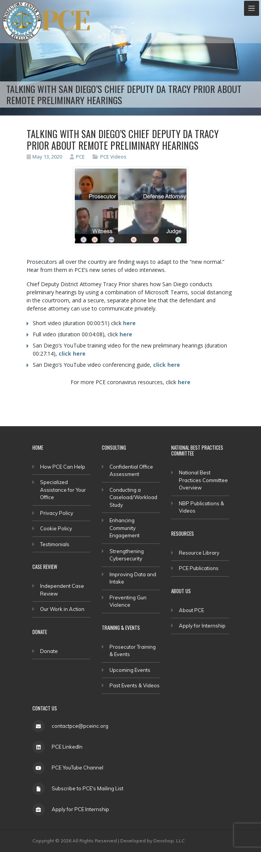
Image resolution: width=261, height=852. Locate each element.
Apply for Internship (202, 626)
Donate (49, 651)
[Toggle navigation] (251, 8)
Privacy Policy (56, 513)
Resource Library (199, 553)
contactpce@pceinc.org (80, 726)
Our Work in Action (62, 609)
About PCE (191, 610)
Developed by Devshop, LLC (152, 841)
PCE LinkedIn (67, 747)
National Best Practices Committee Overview (203, 480)
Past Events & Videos (134, 685)
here (129, 323)
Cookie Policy (56, 528)
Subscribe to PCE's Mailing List (87, 788)
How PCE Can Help (62, 467)
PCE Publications (199, 568)
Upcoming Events (129, 670)
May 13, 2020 (44, 156)
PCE (77, 156)
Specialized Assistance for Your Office (63, 489)
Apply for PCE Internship (80, 809)
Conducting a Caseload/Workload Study (133, 497)
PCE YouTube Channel (77, 767)
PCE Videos (113, 156)
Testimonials (54, 544)
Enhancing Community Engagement (124, 527)
